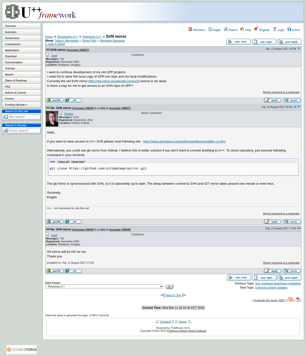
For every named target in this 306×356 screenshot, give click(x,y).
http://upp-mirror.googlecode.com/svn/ (114, 81)
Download (11, 56)
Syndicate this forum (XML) (269, 300)
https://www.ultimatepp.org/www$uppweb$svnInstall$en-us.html (184, 141)
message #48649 (83, 229)
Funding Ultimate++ (16, 104)
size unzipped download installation (278, 283)
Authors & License (15, 92)
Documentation (14, 62)
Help (245, 30)
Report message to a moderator (281, 92)
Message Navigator (112, 40)
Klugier (68, 114)
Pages (214, 30)
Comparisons (12, 44)
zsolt (54, 55)
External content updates (271, 287)
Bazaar (9, 74)
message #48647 (78, 49)
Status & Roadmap (16, 80)
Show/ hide (78, 161)
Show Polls (89, 40)
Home (293, 30)
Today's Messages (66, 40)
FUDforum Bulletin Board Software (186, 330)
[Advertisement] (243, 11)
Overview (10, 25)
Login (279, 30)
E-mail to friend (55, 44)
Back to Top (173, 295)
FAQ (7, 86)
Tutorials (10, 68)
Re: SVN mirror (60, 108)
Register (262, 30)
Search (231, 30)
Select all (63, 161)
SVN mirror (58, 50)
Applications (12, 50)
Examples (11, 32)
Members (196, 30)
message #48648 (83, 108)
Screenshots (12, 38)
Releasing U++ (92, 37)
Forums (9, 98)
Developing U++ (67, 37)
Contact (165, 321)
